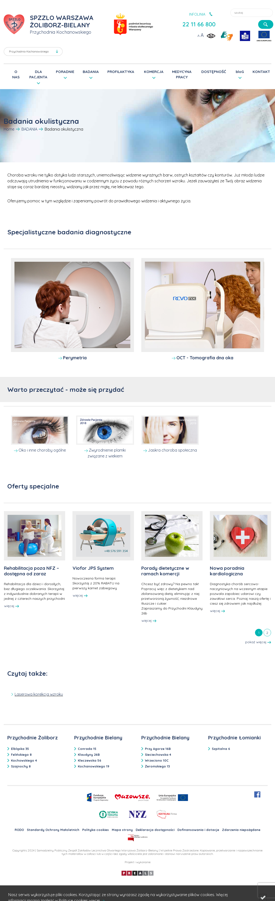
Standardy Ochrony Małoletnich (53, 830)
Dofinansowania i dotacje (198, 830)
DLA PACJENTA (38, 74)
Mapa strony (122, 830)
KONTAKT (261, 71)
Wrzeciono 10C (157, 760)
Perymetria (75, 358)
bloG (240, 71)
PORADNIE (65, 71)
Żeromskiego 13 (157, 766)
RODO (19, 830)
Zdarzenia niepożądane (241, 830)
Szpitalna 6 (221, 749)
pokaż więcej (258, 642)
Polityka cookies (95, 830)
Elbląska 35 (20, 749)
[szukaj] (265, 24)
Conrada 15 (87, 749)
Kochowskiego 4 (24, 760)
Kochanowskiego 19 (93, 766)
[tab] (259, 632)
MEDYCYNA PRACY (182, 74)
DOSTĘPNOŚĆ (213, 71)
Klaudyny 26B (89, 754)
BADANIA (91, 71)
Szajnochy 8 (21, 766)
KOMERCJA (153, 71)
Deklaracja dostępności (155, 830)
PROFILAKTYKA (120, 71)
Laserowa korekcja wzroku (39, 694)
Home (9, 129)
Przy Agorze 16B (158, 749)
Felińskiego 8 (21, 754)
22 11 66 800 (198, 24)
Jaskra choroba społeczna (172, 450)
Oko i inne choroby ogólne (42, 450)
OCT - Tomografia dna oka (204, 358)
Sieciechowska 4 (158, 754)
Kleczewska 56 (89, 760)
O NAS (16, 74)
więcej (11, 606)
